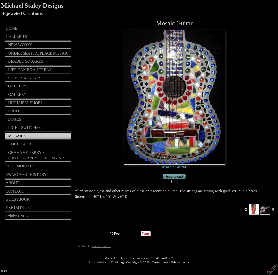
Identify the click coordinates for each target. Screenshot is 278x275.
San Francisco (139, 258)
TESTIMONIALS (20, 166)
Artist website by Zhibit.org (106, 262)
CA (152, 258)
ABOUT (12, 183)
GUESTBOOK (18, 199)
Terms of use (160, 262)
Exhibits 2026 (17, 216)
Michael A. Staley (115, 258)
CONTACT (15, 191)
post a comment (101, 246)
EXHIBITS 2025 (19, 207)
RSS (4, 271)
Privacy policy (180, 262)
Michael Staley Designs (32, 5)
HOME (11, 28)
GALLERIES (16, 36)
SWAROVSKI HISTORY (26, 174)
